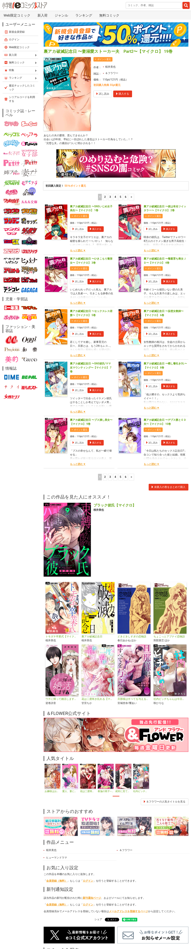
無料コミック (109, 15)
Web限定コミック (17, 15)
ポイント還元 (104, 59)
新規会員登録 (17, 31)
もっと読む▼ (78, 250)
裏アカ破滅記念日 (92, 636)
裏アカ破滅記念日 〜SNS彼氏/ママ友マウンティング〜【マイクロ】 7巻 (90, 368)
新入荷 (42, 15)
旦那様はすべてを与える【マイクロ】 (134, 699)
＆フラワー (111, 73)
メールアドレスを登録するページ (128, 911)
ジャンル (61, 15)
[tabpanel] (52, 778)
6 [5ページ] (125, 197)
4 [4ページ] (115, 197)
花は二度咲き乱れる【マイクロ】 (98, 699)
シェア (98, 919)
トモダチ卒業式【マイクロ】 (62, 636)
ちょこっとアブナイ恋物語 (169, 636)
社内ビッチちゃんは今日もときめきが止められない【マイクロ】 (170, 699)
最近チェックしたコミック (22, 87)
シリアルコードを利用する (22, 99)
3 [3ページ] (110, 197)
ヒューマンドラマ (56, 858)
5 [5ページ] (120, 197)
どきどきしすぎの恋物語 (132, 636)
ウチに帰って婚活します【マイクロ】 (62, 699)
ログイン (88, 881)
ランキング (83, 15)
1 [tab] (116, 796)
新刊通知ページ (92, 898)
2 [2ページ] (105, 197)
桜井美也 (110, 66)
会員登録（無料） (56, 881)
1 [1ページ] (100, 197)
